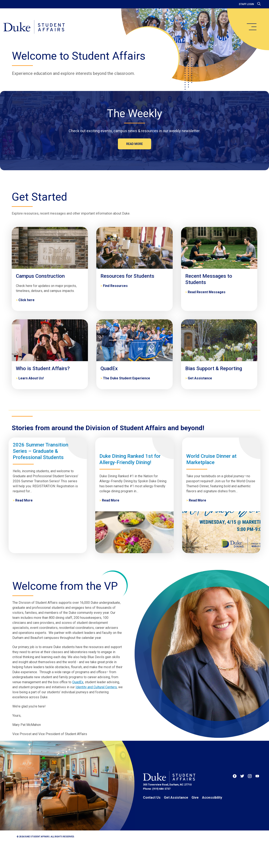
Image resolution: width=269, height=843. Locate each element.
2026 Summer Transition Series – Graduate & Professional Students (40, 451)
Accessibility (212, 798)
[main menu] (251, 26)
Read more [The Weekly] (134, 144)
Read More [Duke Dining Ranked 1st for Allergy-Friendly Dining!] (110, 500)
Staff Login (246, 4)
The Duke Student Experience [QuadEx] (126, 378)
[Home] (34, 27)
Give (195, 798)
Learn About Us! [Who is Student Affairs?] (31, 378)
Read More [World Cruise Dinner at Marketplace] (197, 500)
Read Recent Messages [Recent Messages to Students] (206, 292)
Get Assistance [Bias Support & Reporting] (200, 378)
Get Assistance (176, 798)
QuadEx (77, 682)
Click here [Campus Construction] (26, 300)
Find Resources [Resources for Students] (115, 286)
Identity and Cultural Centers (96, 687)
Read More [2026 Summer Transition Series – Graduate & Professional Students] (24, 500)
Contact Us (152, 798)
